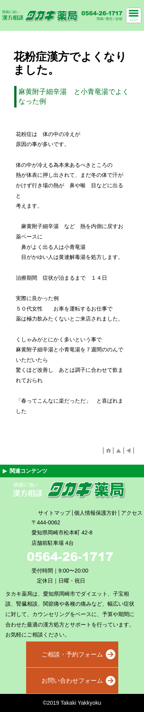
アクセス (131, 513)
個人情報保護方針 (95, 513)
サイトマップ (54, 513)
